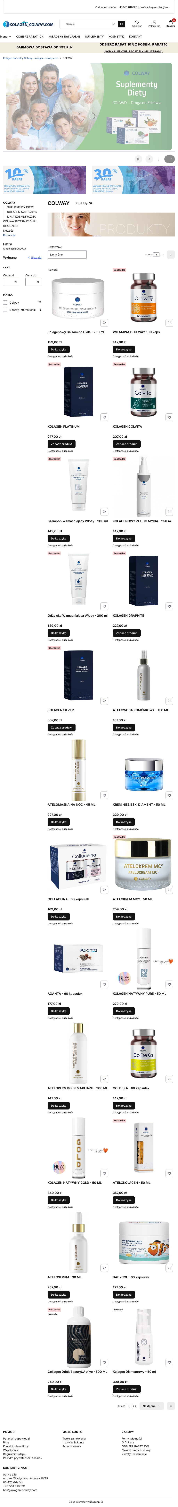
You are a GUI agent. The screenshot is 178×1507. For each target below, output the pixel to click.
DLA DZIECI (10, 226)
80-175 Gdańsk (13, 1482)
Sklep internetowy (84, 1501)
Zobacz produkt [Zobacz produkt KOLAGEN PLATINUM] (61, 444)
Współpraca (10, 1450)
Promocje (9, 235)
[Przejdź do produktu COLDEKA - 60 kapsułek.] (144, 1053)
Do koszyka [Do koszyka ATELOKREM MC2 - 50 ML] (124, 916)
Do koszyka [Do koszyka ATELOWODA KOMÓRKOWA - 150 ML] (124, 727)
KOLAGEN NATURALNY (22, 212)
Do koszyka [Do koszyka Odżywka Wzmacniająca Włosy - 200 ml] (58, 633)
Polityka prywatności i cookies (22, 1458)
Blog (6, 1442)
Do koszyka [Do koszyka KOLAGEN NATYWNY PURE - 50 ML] (124, 1011)
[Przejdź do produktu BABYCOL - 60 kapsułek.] (144, 1242)
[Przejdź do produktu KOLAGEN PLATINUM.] (79, 392)
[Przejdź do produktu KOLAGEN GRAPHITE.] (144, 581)
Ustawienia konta (73, 1442)
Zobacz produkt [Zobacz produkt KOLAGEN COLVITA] (126, 444)
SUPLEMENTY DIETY (20, 207)
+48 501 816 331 (14, 1486)
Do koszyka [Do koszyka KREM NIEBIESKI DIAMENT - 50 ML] (124, 822)
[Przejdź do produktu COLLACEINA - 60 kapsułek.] (79, 864)
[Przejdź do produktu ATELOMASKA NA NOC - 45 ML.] (79, 770)
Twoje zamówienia (74, 1438)
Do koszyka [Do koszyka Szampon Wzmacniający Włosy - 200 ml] (58, 538)
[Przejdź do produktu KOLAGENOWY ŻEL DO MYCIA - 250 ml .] (144, 486)
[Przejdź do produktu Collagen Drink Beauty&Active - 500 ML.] (79, 1337)
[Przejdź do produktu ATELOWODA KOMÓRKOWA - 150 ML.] (144, 675)
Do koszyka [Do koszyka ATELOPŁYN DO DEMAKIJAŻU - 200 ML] (58, 1105)
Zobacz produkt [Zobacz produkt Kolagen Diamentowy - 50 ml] (126, 1389)
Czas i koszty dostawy (136, 1450)
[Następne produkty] (152, 1406)
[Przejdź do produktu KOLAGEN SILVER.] (79, 675)
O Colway (128, 1442)
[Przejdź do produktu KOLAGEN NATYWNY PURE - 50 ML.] (144, 959)
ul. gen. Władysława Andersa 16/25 (25, 1478)
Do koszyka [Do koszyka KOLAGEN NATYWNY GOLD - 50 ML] (58, 1200)
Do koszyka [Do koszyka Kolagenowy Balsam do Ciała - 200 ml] (58, 349)
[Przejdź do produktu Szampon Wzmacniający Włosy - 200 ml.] (79, 486)
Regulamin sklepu (14, 1454)
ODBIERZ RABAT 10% (135, 1446)
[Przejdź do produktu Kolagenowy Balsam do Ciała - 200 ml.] (79, 297)
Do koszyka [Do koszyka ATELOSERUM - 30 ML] (58, 1294)
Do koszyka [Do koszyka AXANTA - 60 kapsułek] (58, 1011)
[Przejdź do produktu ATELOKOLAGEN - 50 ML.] (144, 1148)
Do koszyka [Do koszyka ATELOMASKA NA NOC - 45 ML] (58, 822)
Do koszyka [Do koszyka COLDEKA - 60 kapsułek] (124, 1105)
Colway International (23, 309)
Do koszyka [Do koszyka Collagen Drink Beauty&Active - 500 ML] (58, 1389)
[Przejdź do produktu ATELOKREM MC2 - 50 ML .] (144, 864)
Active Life (10, 1474)
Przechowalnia (71, 1446)
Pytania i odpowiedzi (16, 1438)
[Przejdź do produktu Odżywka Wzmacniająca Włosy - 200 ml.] (79, 581)
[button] (121, 24)
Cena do (30, 275)
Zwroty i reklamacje (134, 1454)
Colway (14, 302)
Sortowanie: (55, 247)
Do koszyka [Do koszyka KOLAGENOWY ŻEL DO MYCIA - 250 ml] (124, 538)
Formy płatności (132, 1438)
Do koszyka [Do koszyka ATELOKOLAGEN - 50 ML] (124, 1200)
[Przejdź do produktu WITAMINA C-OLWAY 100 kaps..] (144, 297)
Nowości (8, 230)
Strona (148, 254)
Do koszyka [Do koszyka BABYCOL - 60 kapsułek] (124, 1294)
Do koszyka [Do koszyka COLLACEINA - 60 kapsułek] (58, 916)
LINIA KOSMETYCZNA (21, 216)
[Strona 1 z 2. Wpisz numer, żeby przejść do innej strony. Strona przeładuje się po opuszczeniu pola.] (156, 254)
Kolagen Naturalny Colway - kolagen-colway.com (30, 58)
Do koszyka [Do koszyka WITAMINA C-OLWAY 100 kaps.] (124, 349)
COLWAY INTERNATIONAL (20, 221)
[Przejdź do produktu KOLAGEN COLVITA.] (144, 392)
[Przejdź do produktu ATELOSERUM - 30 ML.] (79, 1242)
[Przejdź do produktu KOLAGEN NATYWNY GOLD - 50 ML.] (79, 1148)
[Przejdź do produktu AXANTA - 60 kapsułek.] (79, 959)
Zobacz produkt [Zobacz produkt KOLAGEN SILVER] (61, 727)
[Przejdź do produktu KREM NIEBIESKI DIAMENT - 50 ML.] (144, 770)
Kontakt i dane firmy (16, 1446)
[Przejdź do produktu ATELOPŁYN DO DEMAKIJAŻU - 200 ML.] (79, 1053)
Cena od (8, 275)
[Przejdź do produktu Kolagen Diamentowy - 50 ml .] (144, 1337)
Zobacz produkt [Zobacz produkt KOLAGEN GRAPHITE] (126, 633)
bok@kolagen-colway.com (20, 1490)
